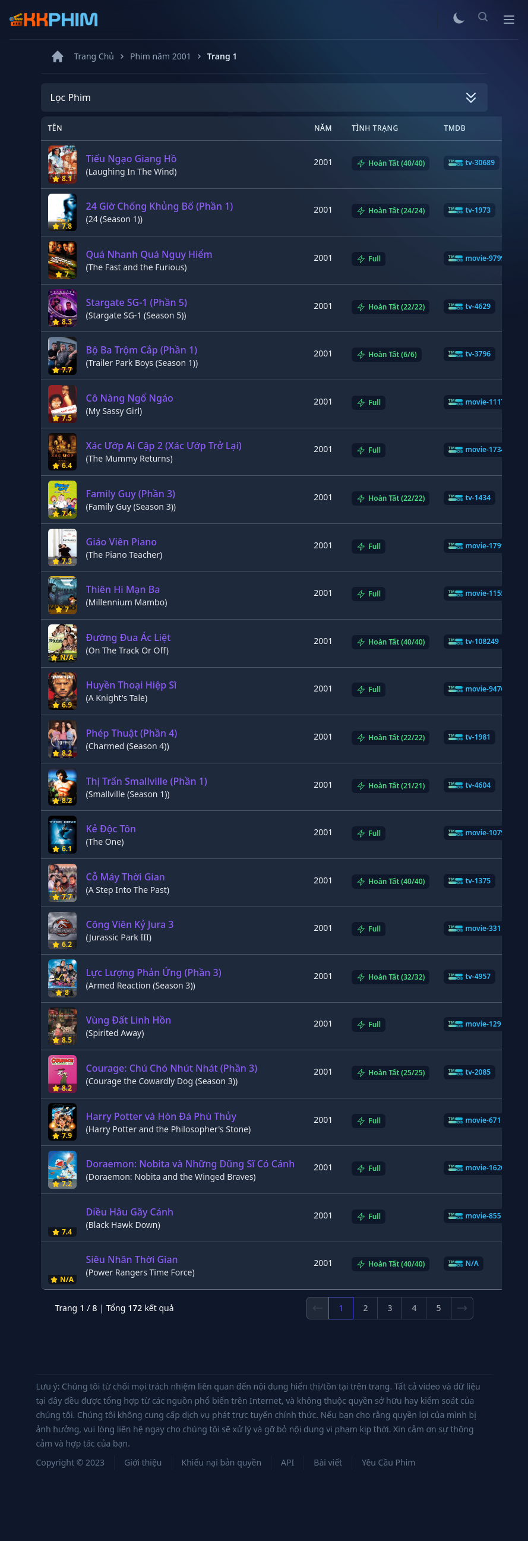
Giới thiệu (143, 1462)
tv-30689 (471, 163)
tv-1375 (469, 881)
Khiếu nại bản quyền (222, 1462)
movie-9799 (476, 258)
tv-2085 (469, 1072)
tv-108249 (473, 641)
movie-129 (474, 1024)
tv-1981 (469, 737)
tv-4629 (469, 306)
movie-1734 (476, 450)
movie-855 (474, 1216)
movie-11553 (478, 593)
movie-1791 (476, 546)
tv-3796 (469, 354)
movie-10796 (478, 833)
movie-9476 (476, 689)
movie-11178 (478, 402)
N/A (463, 1263)
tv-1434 (469, 498)
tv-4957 (469, 977)
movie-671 (474, 1120)
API (287, 1462)
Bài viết (328, 1462)
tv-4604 (469, 785)
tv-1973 (469, 210)
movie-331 (474, 928)
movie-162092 (480, 1168)
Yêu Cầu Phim (388, 1462)
